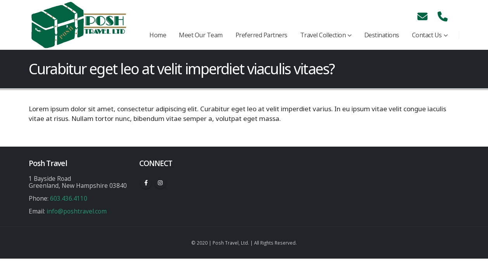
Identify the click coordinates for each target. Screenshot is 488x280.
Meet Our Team (201, 35)
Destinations (381, 35)
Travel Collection (323, 35)
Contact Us (427, 35)
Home (157, 35)
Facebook (146, 183)
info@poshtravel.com (77, 211)
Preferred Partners (261, 35)
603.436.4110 (68, 198)
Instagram (160, 183)
